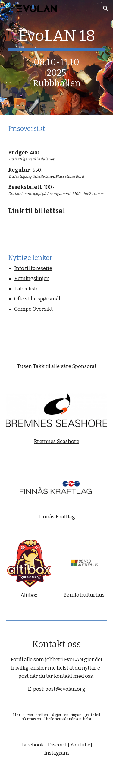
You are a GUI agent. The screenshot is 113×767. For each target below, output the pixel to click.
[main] (57, 57)
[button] (7, 8)
